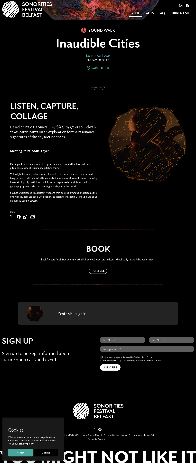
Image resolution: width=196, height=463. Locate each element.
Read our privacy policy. (21, 443)
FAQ (162, 13)
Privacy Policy (146, 357)
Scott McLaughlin (72, 313)
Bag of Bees (102, 439)
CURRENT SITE (180, 13)
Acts (150, 13)
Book (94, 87)
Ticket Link (98, 270)
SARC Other (98, 68)
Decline (46, 452)
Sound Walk (98, 30)
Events (135, 13)
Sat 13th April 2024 (98, 55)
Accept (20, 452)
